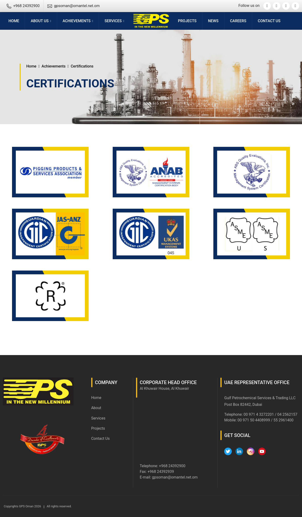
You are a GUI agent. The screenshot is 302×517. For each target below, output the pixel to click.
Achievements (53, 66)
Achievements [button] (77, 21)
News (213, 21)
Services (98, 418)
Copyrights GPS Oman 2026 (22, 506)
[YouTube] (295, 6)
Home (13, 21)
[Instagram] (286, 6)
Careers (238, 21)
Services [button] (113, 21)
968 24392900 (173, 466)
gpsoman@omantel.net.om (175, 477)
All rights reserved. (59, 506)
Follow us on (249, 5)
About (96, 408)
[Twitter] (267, 6)
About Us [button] (40, 21)
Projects (187, 21)
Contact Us (269, 21)
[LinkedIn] (239, 451)
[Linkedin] (276, 6)
